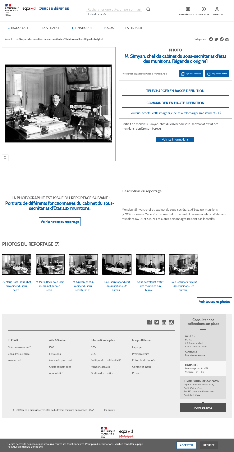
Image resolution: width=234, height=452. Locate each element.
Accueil (8, 39)
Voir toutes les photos (214, 302)
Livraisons (55, 354)
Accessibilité (56, 373)
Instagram (171, 322)
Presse (136, 373)
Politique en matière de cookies (25, 448)
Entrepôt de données (144, 360)
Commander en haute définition (175, 103)
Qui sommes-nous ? (19, 347)
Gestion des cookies (102, 373)
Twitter (156, 322)
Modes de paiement (60, 360)
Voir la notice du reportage (60, 222)
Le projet (137, 347)
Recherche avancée (97, 14)
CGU (93, 354)
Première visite (140, 354)
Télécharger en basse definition (175, 91)
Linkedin (164, 322)
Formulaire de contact (196, 355)
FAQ (51, 347)
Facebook (149, 322)
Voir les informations (175, 139)
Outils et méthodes (60, 366)
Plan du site (109, 410)
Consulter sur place (19, 354)
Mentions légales (100, 366)
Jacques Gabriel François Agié (152, 73)
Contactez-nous (141, 366)
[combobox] (114, 9)
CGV (93, 347)
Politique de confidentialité (106, 360)
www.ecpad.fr (16, 360)
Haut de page (203, 407)
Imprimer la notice (217, 73)
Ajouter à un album (191, 73)
